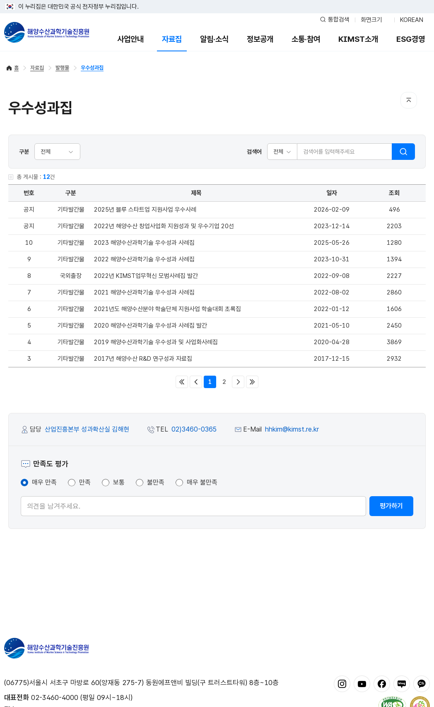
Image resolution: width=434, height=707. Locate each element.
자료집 (172, 39)
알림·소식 (214, 39)
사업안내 (130, 39)
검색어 (254, 151)
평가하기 (391, 506)
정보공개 (260, 39)
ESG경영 (410, 39)
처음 (182, 382)
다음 (238, 382)
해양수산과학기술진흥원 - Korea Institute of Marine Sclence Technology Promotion (46, 32)
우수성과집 (92, 68)
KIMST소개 (358, 39)
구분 (24, 151)
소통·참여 (306, 39)
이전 (196, 382)
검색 (403, 151)
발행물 (62, 68)
